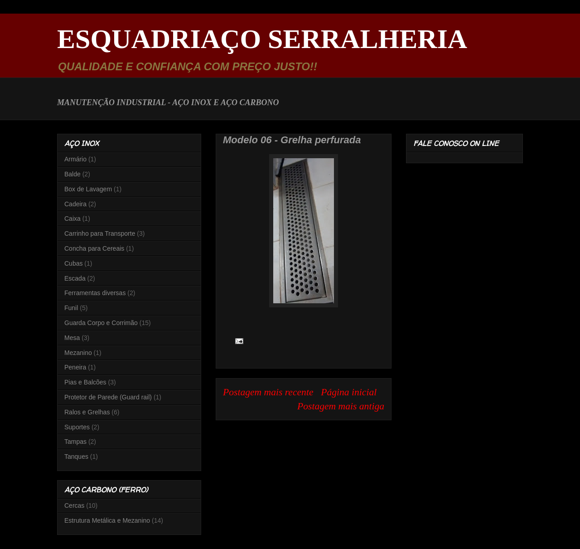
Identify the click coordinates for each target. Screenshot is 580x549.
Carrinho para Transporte (99, 233)
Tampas (75, 441)
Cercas (74, 505)
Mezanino (78, 352)
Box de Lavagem (88, 189)
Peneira (75, 367)
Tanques (76, 456)
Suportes (77, 427)
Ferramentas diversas (95, 292)
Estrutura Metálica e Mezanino (107, 520)
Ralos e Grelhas (87, 412)
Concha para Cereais (94, 248)
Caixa (72, 218)
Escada (75, 278)
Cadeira (75, 204)
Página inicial (349, 392)
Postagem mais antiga (340, 406)
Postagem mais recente (268, 392)
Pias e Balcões (85, 382)
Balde (72, 174)
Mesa (72, 337)
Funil (71, 307)
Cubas (73, 263)
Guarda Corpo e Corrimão (101, 322)
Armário (75, 159)
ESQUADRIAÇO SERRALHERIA (262, 39)
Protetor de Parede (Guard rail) (108, 397)
